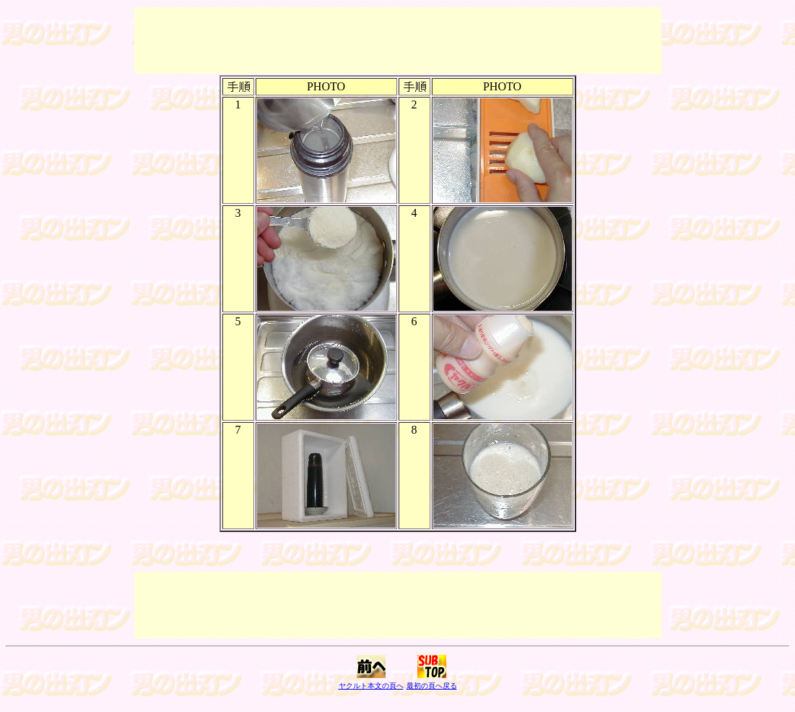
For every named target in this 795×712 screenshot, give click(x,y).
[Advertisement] (398, 40)
